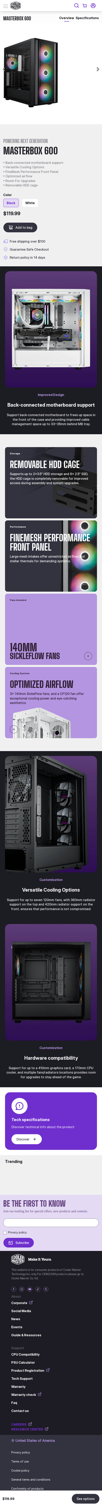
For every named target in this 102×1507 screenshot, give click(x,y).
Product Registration (30, 1370)
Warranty (18, 1387)
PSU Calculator (23, 1362)
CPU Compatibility (25, 1354)
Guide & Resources (26, 1335)
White (30, 203)
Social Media (21, 1311)
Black (11, 203)
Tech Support (22, 1379)
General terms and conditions (30, 1479)
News (15, 1319)
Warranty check (26, 1394)
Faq (14, 1403)
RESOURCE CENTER (30, 1429)
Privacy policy (17, 1232)
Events (16, 1327)
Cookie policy (20, 1470)
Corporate (22, 1302)
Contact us (20, 1411)
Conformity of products (27, 1488)
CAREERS (21, 1424)
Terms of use (20, 1461)
